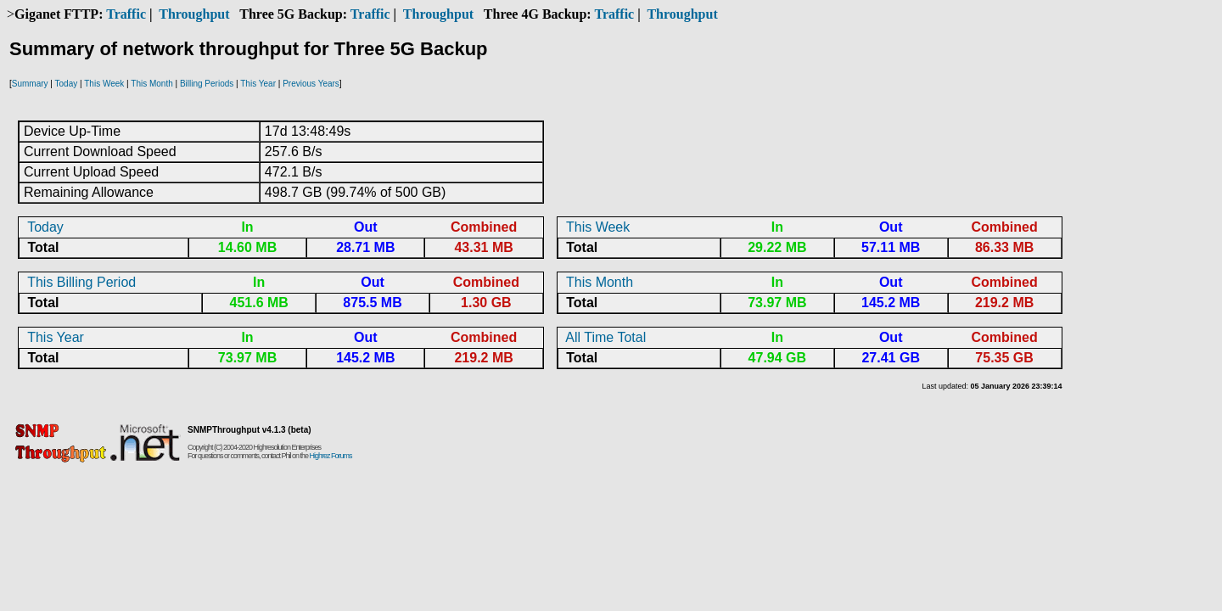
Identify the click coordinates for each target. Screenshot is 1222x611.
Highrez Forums (331, 455)
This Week (104, 83)
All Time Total (605, 337)
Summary (30, 83)
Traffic (126, 14)
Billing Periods (206, 83)
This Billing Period (81, 282)
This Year (258, 83)
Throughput (194, 14)
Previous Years (311, 83)
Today (66, 83)
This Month (151, 83)
